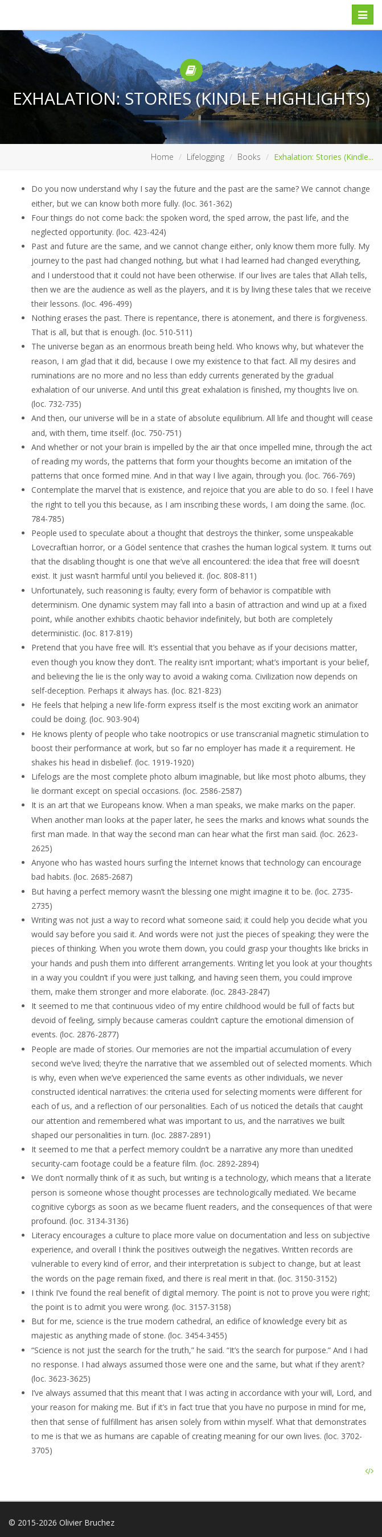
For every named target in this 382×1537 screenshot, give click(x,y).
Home (162, 156)
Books (249, 156)
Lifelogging (205, 156)
